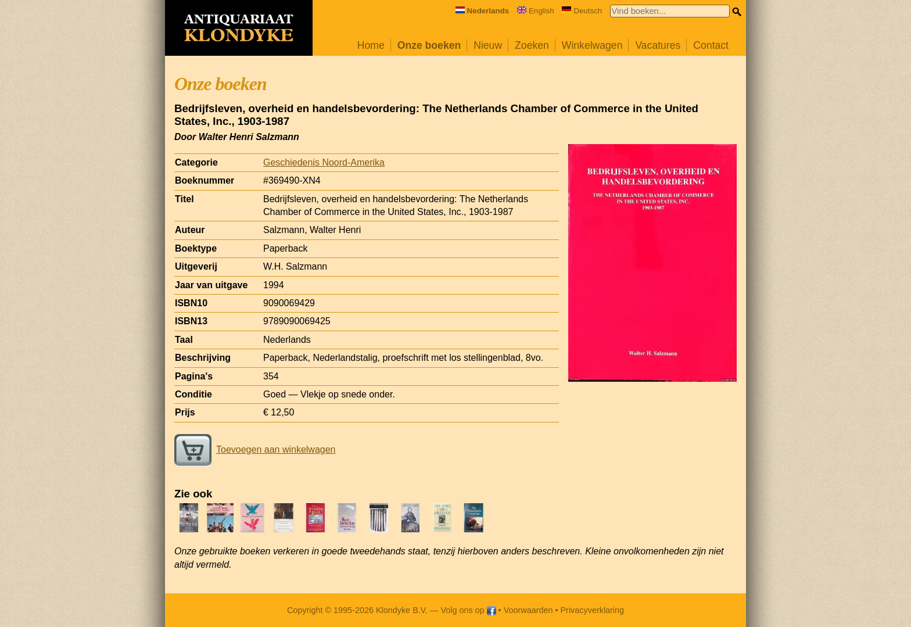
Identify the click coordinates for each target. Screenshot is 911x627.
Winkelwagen (592, 45)
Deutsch (582, 10)
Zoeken (532, 45)
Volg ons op (468, 610)
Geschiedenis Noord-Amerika (324, 162)
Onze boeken (429, 45)
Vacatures (657, 45)
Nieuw (488, 45)
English (535, 10)
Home (371, 45)
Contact (711, 45)
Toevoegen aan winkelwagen (254, 449)
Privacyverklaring (593, 610)
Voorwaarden (528, 610)
